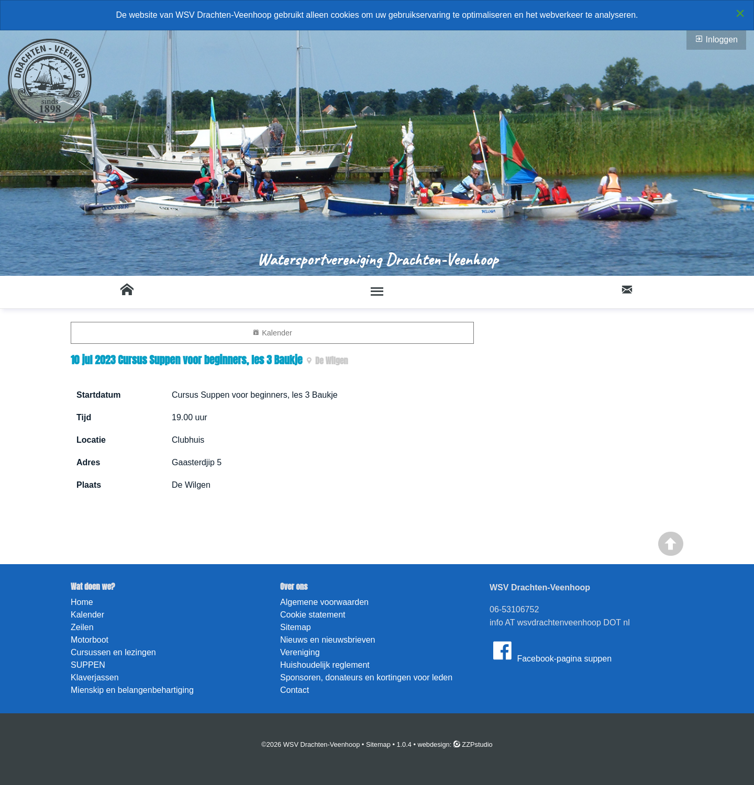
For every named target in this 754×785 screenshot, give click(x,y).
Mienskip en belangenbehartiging (132, 690)
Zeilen (82, 627)
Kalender (272, 332)
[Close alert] (740, 13)
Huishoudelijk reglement (325, 664)
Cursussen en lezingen (113, 652)
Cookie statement (313, 614)
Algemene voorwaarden (324, 602)
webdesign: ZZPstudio (455, 744)
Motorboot (89, 639)
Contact (294, 690)
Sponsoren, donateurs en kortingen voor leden (366, 677)
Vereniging (300, 652)
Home (82, 602)
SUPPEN (88, 664)
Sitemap (295, 627)
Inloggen (716, 39)
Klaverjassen (95, 677)
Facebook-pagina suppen (551, 650)
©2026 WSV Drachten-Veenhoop (310, 744)
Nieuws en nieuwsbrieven (327, 639)
